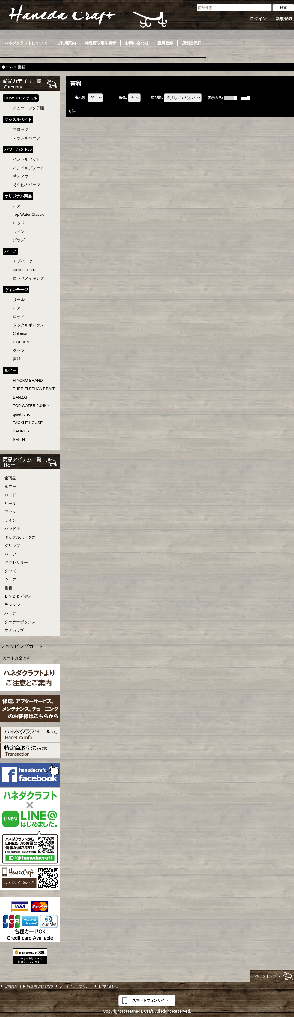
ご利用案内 (12, 986)
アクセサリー (16, 562)
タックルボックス (20, 537)
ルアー (10, 486)
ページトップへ (267, 976)
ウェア (10, 579)
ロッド (10, 495)
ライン (10, 520)
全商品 (10, 478)
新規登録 (284, 18)
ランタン (12, 605)
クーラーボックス (20, 622)
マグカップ (14, 630)
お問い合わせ (108, 986)
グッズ (10, 571)
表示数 (81, 98)
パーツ (10, 554)
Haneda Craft (87, 16)
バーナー (12, 613)
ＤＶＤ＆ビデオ (18, 596)
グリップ (12, 545)
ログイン (258, 18)
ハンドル (12, 528)
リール (10, 503)
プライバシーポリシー (75, 986)
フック (10, 512)
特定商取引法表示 (40, 986)
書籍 (8, 588)
